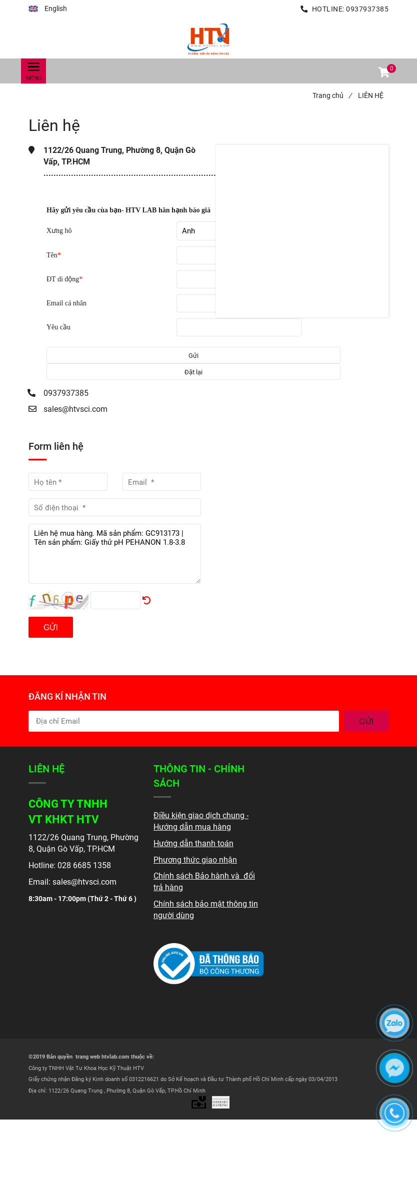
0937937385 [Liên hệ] (367, 9)
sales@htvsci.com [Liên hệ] (76, 409)
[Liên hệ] (208, 38)
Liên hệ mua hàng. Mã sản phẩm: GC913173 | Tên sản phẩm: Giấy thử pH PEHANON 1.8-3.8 (114, 554)
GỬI (366, 721)
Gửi (51, 627)
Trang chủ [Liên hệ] (332, 95)
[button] (47, 9)
